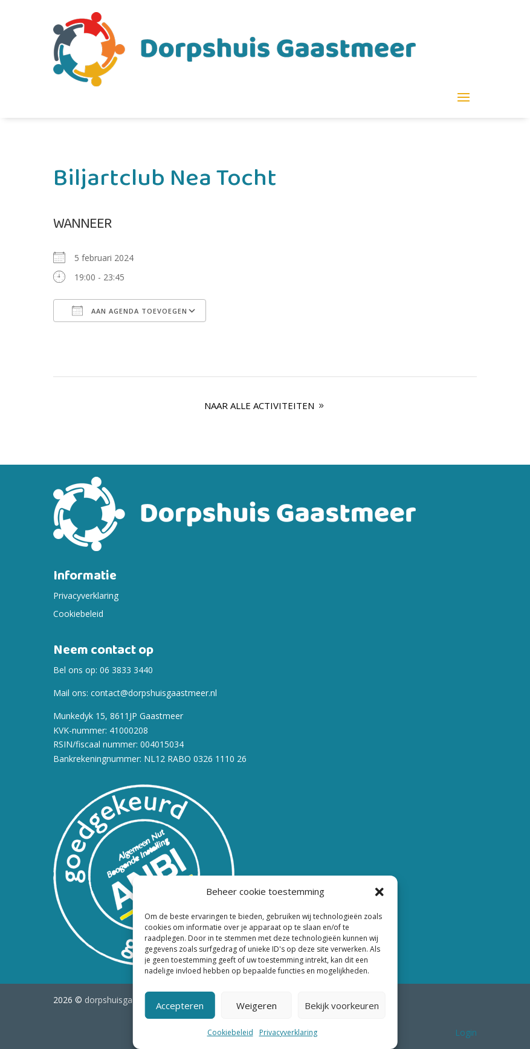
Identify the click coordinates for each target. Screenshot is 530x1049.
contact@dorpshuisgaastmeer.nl (154, 693)
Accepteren (180, 1005)
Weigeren (256, 1005)
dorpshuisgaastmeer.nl (129, 999)
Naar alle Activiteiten (259, 405)
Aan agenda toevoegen (129, 310)
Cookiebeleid (230, 1032)
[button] (379, 892)
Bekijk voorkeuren (342, 1005)
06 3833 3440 (126, 670)
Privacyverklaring (288, 1032)
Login (466, 1032)
